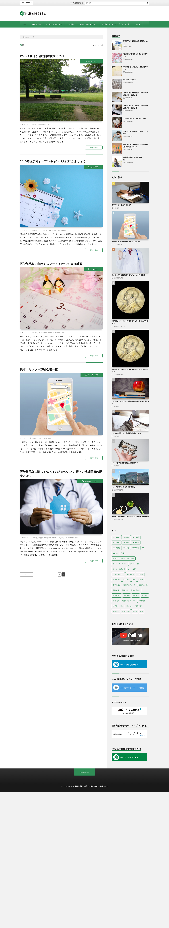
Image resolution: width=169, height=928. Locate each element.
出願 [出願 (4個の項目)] (134, 579)
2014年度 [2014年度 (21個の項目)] (126, 537)
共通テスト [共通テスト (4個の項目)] (117, 579)
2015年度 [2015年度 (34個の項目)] (135, 537)
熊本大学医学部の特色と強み (121, 205)
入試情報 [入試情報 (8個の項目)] (140, 574)
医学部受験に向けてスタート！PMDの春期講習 (51, 263)
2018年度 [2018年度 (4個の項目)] (135, 542)
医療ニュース (56, 537)
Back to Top (84, 773)
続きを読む (94, 147)
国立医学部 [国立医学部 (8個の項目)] (117, 595)
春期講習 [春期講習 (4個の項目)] (142, 601)
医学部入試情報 (118, 490)
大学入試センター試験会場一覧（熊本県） (126, 242)
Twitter (137, 24)
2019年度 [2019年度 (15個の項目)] (116, 548)
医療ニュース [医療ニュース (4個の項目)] (143, 585)
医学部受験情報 (118, 278)
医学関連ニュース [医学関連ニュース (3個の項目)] (129, 585)
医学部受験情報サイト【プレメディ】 (116, 24)
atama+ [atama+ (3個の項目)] (115, 553)
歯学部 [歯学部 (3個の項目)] (115, 606)
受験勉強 (51, 332)
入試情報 (70, 24)
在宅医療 (64, 537)
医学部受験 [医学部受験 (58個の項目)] (117, 585)
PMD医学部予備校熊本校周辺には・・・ (46, 56)
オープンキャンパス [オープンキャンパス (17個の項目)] (120, 564)
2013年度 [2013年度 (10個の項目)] (116, 537)
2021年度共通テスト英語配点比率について (126, 433)
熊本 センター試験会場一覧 (39, 369)
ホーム (24, 24)
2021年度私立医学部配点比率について (125, 463)
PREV (27, 574)
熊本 (49, 124)
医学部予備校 (42, 124)
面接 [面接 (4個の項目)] (141, 611)
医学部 (54, 230)
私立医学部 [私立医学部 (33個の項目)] (126, 611)
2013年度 (34, 537)
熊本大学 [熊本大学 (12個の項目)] (129, 606)
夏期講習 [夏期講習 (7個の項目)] (136, 595)
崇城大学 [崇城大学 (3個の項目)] (145, 595)
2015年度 (34, 124)
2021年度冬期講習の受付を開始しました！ (88, 3)
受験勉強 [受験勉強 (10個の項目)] (116, 590)
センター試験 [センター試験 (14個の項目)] (134, 564)
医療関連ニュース (91, 481)
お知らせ (94, 269)
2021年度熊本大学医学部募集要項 (123, 487)
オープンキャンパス (44, 230)
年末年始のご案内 (129, 80)
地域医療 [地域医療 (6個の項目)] (126, 595)
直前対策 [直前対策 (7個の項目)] (138, 606)
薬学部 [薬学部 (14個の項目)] (135, 611)
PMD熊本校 (36, 24)
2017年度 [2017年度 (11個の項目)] (126, 542)
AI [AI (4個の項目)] (143, 548)
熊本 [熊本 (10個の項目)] (121, 606)
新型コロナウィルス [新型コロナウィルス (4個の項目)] (129, 601)
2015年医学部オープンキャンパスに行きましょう (53, 161)
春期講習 (58, 332)
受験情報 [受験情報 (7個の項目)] (125, 590)
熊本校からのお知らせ (54, 24)
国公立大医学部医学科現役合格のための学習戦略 (128, 275)
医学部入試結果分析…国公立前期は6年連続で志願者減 (130, 516)
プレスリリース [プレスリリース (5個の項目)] (118, 574)
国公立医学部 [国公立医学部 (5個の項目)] (135, 590)
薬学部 (63, 230)
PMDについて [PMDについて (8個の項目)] (126, 553)
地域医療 (71, 537)
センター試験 (93, 375)
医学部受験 (47, 537)
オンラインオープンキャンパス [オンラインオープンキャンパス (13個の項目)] (123, 558)
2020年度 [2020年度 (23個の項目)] (126, 548)
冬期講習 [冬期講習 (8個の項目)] (126, 579)
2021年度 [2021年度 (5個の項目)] (135, 548)
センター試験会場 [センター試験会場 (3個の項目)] (119, 569)
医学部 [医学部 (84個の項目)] (140, 579)
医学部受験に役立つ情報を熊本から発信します (91, 786)
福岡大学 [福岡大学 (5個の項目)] (116, 611)
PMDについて (93, 61)
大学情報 (116, 208)
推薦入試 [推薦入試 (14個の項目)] (116, 601)
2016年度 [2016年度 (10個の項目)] (116, 542)
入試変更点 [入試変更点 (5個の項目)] (130, 574)
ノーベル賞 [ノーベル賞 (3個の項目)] (132, 569)
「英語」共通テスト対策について (134, 118)
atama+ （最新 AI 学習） (88, 24)
